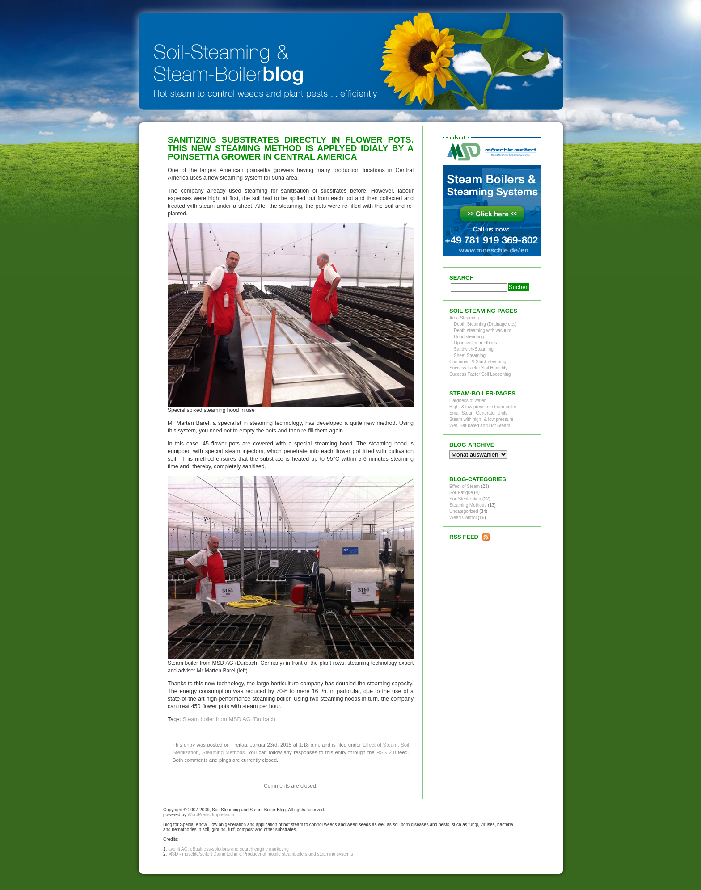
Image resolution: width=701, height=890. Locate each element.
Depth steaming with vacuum (482, 330)
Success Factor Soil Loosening (480, 374)
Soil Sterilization (465, 498)
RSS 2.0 (386, 752)
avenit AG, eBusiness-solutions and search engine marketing (228, 849)
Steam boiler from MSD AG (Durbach (229, 719)
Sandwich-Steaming (474, 349)
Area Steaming (464, 317)
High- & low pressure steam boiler (482, 406)
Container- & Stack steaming (477, 361)
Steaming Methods (223, 752)
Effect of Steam (380, 744)
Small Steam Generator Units (478, 413)
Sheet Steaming (470, 355)
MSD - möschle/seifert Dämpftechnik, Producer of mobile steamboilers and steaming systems (260, 854)
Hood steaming (469, 336)
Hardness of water (467, 400)
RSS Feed (463, 536)
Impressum (223, 814)
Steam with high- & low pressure (481, 419)
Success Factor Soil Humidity (478, 367)
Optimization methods (475, 342)
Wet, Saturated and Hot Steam (479, 425)
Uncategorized (463, 511)
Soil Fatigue (461, 492)
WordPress (198, 814)
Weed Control (463, 517)
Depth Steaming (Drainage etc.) (485, 324)
